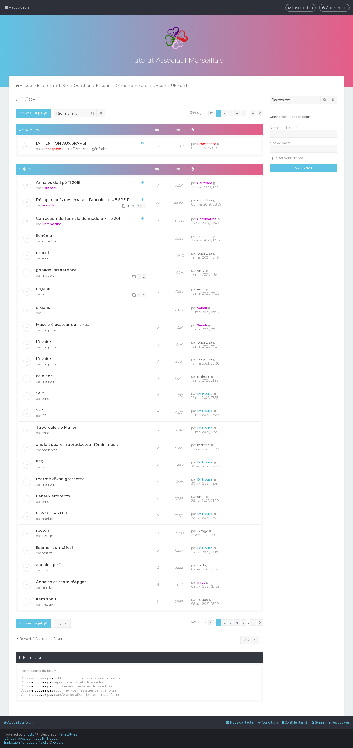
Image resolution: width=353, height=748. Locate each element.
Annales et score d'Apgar (61, 582)
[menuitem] (334, 8)
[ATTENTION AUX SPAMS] (61, 143)
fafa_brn (48, 587)
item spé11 (46, 599)
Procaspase (51, 149)
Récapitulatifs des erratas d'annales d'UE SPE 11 (82, 199)
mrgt (201, 582)
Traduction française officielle (26, 743)
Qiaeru (58, 743)
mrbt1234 (204, 200)
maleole (48, 275)
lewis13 (48, 205)
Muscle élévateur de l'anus (62, 324)
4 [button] (237, 113)
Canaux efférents (53, 496)
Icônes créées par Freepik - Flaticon (31, 738)
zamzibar (49, 241)
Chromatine (51, 224)
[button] (211, 113)
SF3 (39, 461)
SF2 (39, 410)
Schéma (44, 235)
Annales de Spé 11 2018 (58, 182)
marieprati (50, 450)
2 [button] (225, 113)
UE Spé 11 (28, 99)
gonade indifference (56, 270)
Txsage (47, 536)
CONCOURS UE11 (52, 513)
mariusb (48, 519)
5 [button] (243, 113)
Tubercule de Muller (56, 427)
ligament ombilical (54, 547)
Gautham (49, 188)
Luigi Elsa (204, 253)
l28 (44, 294)
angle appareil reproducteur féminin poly (77, 444)
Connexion (278, 117)
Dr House (205, 394)
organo (43, 288)
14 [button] (253, 113)
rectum (43, 530)
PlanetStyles (67, 734)
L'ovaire (43, 341)
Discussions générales (90, 149)
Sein (40, 393)
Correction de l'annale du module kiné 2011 (78, 218)
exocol (42, 252)
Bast (45, 570)
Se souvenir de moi (289, 158)
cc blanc (44, 376)
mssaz (47, 553)
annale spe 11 (49, 564)
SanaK (202, 308)
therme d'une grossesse (60, 479)
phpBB (29, 734)
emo (45, 258)
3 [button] (231, 113)
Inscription (301, 117)
